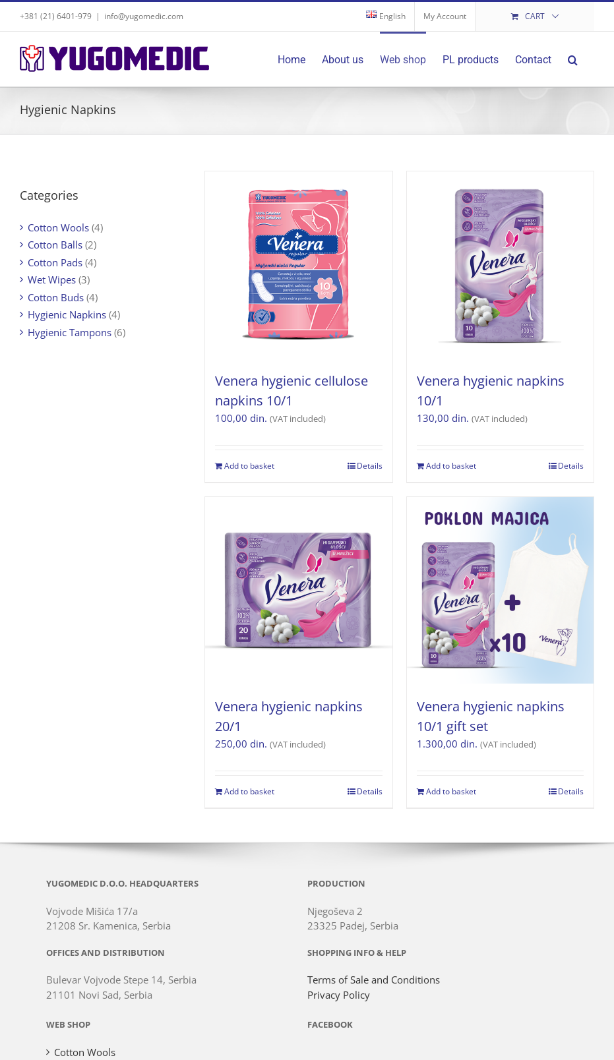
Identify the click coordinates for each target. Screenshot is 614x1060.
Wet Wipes (52, 279)
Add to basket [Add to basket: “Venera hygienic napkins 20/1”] (249, 791)
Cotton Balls (55, 244)
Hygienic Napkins (67, 314)
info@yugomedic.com (143, 16)
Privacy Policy (338, 994)
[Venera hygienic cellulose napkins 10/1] (298, 264)
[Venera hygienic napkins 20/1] (298, 590)
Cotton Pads (55, 262)
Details (370, 465)
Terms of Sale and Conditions (373, 979)
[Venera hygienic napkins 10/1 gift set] (500, 590)
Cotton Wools (58, 227)
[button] (573, 59)
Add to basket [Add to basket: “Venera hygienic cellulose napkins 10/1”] (249, 465)
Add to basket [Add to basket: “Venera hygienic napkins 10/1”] (451, 465)
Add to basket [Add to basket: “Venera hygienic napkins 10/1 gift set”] (451, 791)
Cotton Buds (56, 297)
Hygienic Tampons (69, 332)
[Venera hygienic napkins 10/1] (500, 264)
